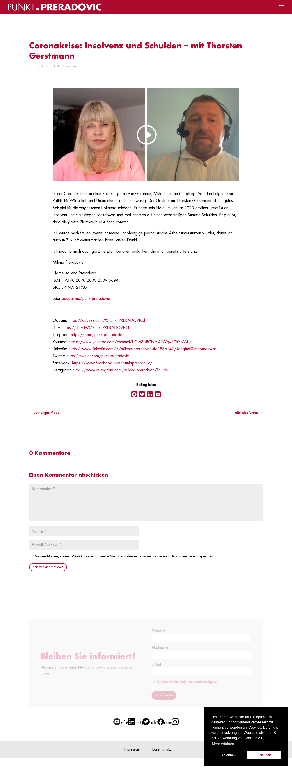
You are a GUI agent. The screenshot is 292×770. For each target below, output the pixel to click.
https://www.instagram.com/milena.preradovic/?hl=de (120, 370)
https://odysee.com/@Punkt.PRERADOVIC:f (106, 320)
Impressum (132, 749)
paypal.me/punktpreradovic (86, 299)
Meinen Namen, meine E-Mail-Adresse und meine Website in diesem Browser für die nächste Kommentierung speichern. (125, 556)
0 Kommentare (65, 66)
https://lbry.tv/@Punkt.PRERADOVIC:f (95, 328)
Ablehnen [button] (228, 755)
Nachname (160, 651)
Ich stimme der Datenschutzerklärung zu (187, 685)
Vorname (158, 634)
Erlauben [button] (264, 755)
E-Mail (201, 673)
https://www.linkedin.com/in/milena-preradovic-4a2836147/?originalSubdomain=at (142, 349)
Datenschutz (161, 749)
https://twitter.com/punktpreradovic (97, 356)
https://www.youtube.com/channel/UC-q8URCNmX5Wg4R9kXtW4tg (130, 342)
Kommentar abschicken (48, 566)
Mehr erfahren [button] (223, 744)
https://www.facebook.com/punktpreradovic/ (112, 363)
